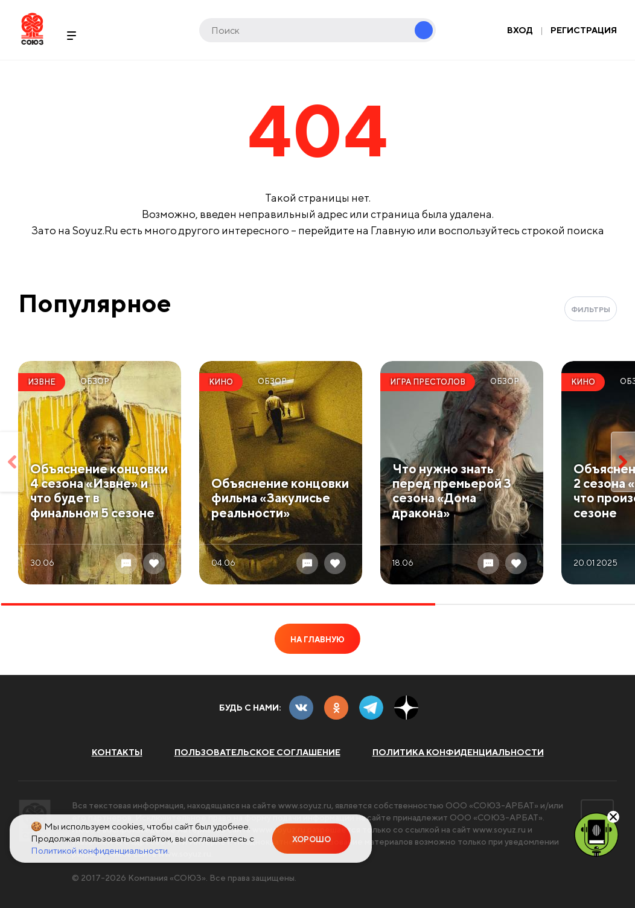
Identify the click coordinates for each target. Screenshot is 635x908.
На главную (317, 639)
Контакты (117, 752)
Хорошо (311, 839)
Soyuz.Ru (32, 29)
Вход (520, 30)
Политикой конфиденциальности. (100, 850)
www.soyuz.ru (304, 805)
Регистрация (583, 30)
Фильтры (590, 309)
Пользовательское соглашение (257, 752)
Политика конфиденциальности (458, 752)
